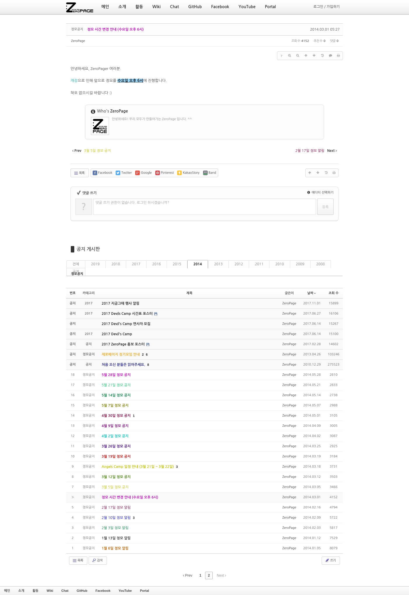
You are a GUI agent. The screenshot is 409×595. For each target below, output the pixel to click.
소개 (21, 590)
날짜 (311, 293)
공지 (76, 271)
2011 (259, 264)
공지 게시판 (88, 249)
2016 (156, 264)
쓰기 (330, 560)
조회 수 (334, 293)
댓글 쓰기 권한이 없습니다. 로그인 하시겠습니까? (132, 202)
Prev (187, 575)
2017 (136, 264)
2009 (300, 264)
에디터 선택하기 (320, 192)
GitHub (82, 590)
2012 (239, 264)
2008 (320, 264)
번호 (73, 293)
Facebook (103, 590)
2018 (116, 264)
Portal (144, 590)
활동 (35, 590)
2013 (218, 264)
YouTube (125, 590)
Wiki (50, 590)
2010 (279, 264)
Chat (64, 590)
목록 (79, 173)
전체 (76, 264)
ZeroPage (78, 41)
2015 (177, 264)
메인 (7, 590)
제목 (189, 293)
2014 (197, 264)
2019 (95, 264)
